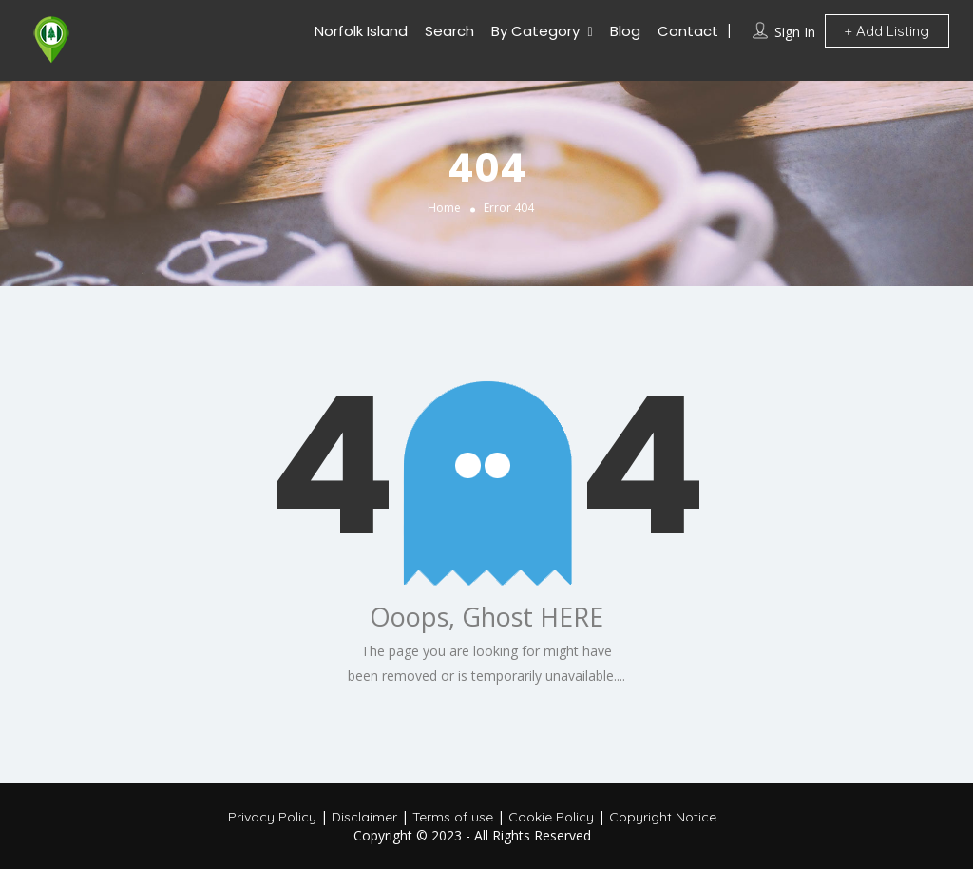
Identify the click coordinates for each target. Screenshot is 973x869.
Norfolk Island (361, 31)
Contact (688, 31)
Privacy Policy (272, 816)
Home (444, 208)
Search (449, 31)
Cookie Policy (551, 816)
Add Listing (887, 31)
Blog (625, 31)
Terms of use (452, 816)
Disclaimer (364, 816)
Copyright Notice (662, 816)
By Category (535, 31)
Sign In (794, 32)
